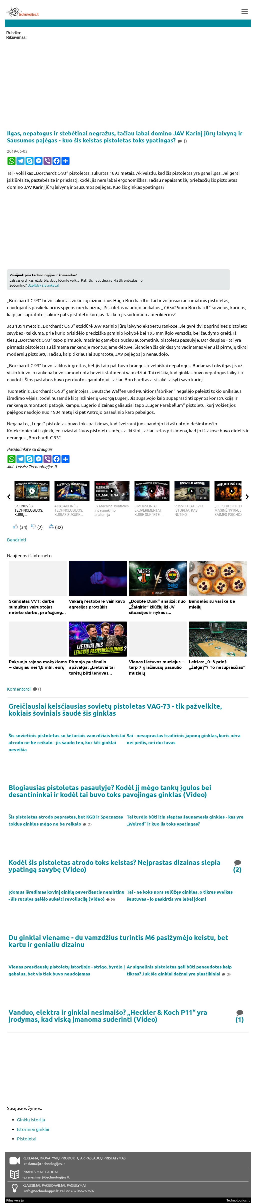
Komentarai (24, 688)
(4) (110, 899)
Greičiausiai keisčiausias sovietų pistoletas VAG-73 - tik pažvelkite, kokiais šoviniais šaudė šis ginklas (115, 709)
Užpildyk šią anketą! (43, 285)
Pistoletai (26, 1138)
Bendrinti (16, 539)
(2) (237, 866)
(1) (87, 824)
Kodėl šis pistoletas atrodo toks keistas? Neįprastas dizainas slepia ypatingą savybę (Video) (114, 866)
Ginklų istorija (31, 1119)
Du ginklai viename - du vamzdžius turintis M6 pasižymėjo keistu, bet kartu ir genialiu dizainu (118, 941)
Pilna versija (15, 1200)
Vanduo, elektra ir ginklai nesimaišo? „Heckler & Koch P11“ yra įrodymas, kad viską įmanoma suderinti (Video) (107, 1016)
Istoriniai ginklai (33, 1129)
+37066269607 (83, 1190)
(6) (226, 974)
